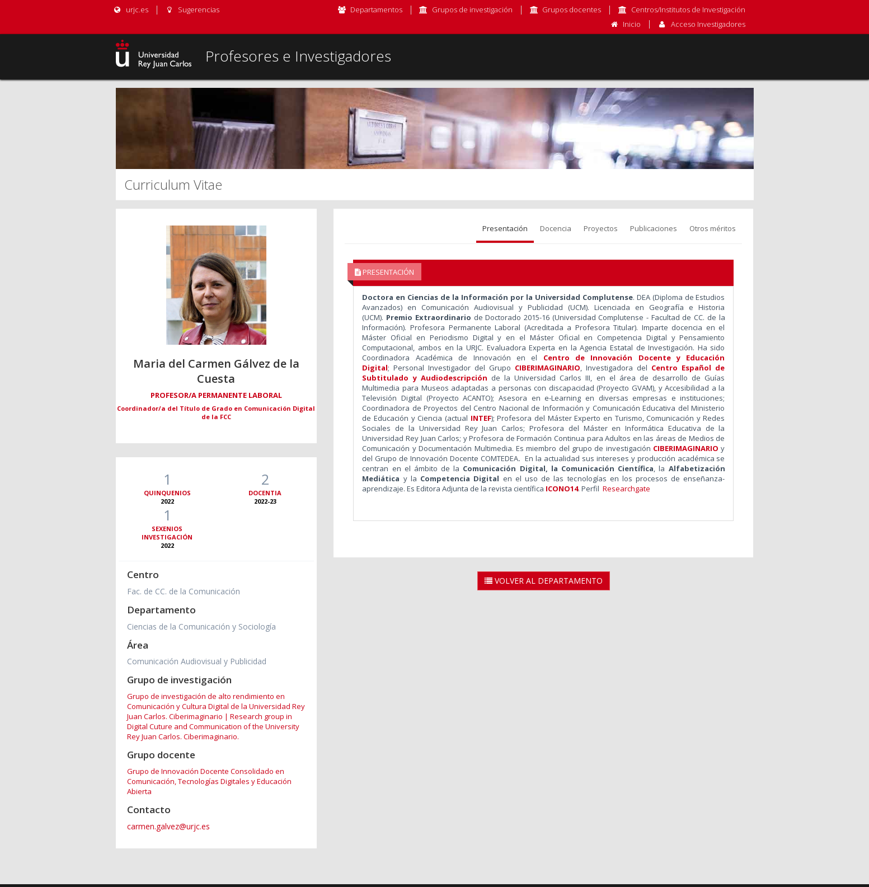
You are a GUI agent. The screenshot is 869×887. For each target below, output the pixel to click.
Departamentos (376, 9)
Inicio (632, 24)
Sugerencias (192, 9)
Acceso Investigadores (708, 24)
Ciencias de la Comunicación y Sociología (201, 626)
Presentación (505, 228)
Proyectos (601, 228)
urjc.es (130, 9)
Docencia (555, 228)
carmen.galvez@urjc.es (168, 826)
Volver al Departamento (544, 580)
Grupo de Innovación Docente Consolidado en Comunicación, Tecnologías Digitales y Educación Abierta (209, 781)
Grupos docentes (571, 9)
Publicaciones (653, 228)
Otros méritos (712, 228)
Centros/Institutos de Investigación (688, 9)
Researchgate (626, 489)
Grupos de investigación (472, 9)
